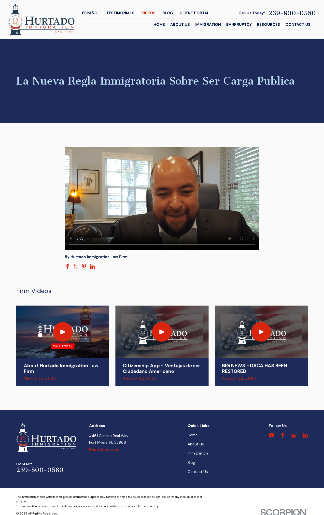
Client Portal (194, 13)
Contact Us (198, 471)
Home (193, 435)
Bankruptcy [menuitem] (239, 24)
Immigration (198, 453)
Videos (148, 13)
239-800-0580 (292, 13)
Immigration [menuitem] (208, 24)
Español (91, 13)
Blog (167, 13)
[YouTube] (271, 435)
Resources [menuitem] (268, 24)
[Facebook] (282, 435)
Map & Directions (104, 449)
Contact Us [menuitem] (297, 24)
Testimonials (120, 13)
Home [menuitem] (159, 24)
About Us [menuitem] (180, 24)
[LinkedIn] (305, 435)
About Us (196, 444)
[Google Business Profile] (294, 435)
